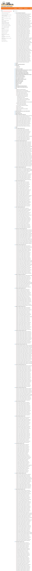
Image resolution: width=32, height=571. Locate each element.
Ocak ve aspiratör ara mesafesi (5, 26)
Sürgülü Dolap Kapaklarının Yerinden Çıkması (6, 17)
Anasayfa (15, 8)
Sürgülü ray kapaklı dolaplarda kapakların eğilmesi (5, 21)
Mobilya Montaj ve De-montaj (5, 29)
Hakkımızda (25, 8)
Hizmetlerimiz (20, 8)
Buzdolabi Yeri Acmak (4, 33)
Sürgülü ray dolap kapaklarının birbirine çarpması (6, 19)
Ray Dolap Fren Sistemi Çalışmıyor (6, 24)
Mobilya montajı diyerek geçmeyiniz (6, 12)
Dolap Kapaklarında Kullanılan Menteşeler (5, 28)
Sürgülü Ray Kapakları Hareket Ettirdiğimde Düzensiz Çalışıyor (5, 23)
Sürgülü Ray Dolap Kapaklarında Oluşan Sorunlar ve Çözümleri (6, 15)
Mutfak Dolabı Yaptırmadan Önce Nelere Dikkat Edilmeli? (6, 38)
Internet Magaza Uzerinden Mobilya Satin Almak (6, 36)
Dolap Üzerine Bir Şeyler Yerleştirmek (6, 25)
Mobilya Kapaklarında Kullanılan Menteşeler (5, 34)
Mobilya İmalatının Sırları (5, 41)
